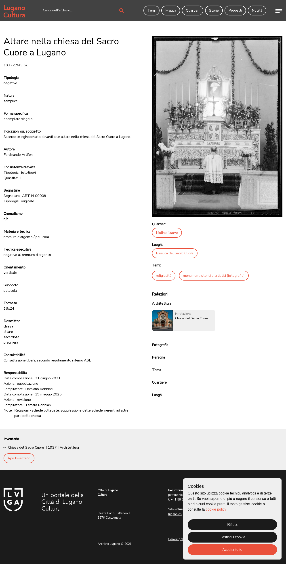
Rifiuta (232, 524)
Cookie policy (177, 539)
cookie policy (216, 509)
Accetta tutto (232, 549)
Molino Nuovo (167, 232)
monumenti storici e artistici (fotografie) (214, 275)
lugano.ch (175, 514)
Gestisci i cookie (232, 537)
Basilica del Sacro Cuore (174, 253)
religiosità (163, 275)
